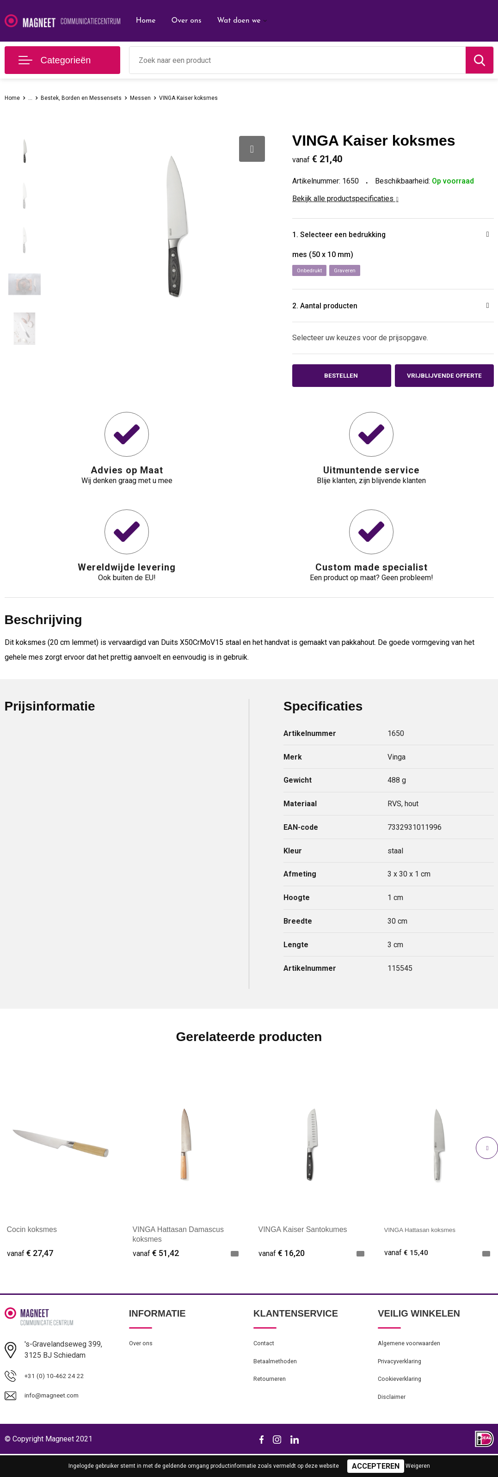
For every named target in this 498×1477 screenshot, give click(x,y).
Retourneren (272, 1399)
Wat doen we (238, 21)
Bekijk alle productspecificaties (345, 198)
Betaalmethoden (278, 1379)
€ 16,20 (281, 1268)
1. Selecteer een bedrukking (354, 235)
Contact (265, 1359)
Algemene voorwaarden (414, 1359)
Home (146, 21)
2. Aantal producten (336, 309)
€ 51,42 (156, 1268)
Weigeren (418, 1466)
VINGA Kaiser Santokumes (302, 1245)
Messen (160, 97)
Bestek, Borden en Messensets (92, 97)
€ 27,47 (30, 1268)
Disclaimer (393, 1419)
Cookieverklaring (403, 1399)
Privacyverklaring (403, 1379)
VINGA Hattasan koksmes (427, 1245)
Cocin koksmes (32, 1245)
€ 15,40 (407, 1268)
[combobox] (297, 60)
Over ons (186, 21)
